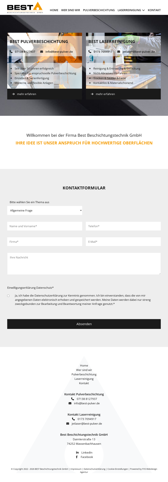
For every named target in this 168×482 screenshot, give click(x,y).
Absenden (84, 324)
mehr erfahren (26, 94)
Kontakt (154, 10)
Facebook (87, 457)
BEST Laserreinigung (111, 41)
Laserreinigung (129, 10)
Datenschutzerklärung (48, 295)
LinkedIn (86, 452)
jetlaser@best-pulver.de (139, 51)
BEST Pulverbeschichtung (39, 41)
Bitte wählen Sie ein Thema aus (29, 202)
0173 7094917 (103, 51)
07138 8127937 (25, 51)
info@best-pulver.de (59, 51)
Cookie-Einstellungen (117, 468)
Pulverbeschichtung (99, 10)
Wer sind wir (70, 10)
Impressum (76, 468)
